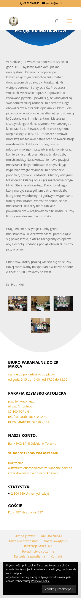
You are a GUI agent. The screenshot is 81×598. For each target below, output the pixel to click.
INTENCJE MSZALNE (38, 546)
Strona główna (24, 536)
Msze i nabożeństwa (23, 541)
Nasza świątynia (55, 541)
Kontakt (56, 556)
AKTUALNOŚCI (51, 536)
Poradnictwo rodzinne (38, 551)
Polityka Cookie (40, 581)
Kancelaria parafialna (29, 556)
